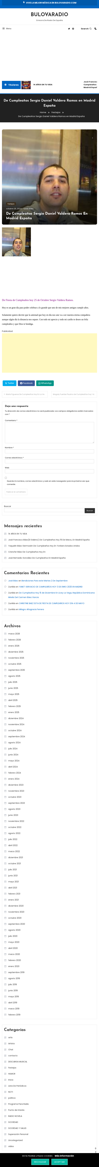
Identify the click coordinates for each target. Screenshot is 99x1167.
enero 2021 (13, 899)
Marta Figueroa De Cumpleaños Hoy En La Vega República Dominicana (27, 394)
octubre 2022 (14, 827)
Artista (11, 1043)
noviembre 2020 (16, 911)
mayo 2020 (13, 942)
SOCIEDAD (13, 1122)
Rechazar (40, 1161)
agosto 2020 (14, 929)
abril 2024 (13, 766)
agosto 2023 (14, 809)
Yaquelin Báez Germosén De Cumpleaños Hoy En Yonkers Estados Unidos (44, 545)
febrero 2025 (14, 706)
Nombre (9, 447)
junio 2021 (13, 875)
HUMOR (11, 1073)
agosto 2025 (14, 675)
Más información (64, 1155)
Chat (10, 1049)
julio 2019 (12, 984)
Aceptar (59, 1161)
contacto (13, 1055)
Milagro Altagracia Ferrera (31, 609)
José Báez (28, 208)
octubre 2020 (14, 917)
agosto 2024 (14, 742)
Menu (6, 28)
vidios (11, 1146)
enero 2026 (13, 645)
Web (7, 467)
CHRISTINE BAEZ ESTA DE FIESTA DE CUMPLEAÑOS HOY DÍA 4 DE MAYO (51, 603)
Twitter (11, 383)
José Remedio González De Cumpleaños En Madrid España (37, 557)
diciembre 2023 (15, 784)
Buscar (7, 506)
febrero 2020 (14, 960)
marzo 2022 (14, 851)
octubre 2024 (15, 730)
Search (86, 28)
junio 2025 (13, 688)
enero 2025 (13, 712)
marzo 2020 (14, 954)
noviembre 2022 (16, 821)
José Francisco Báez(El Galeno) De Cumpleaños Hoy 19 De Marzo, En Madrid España (49, 539)
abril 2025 (13, 700)
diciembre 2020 (16, 905)
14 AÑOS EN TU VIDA (42, 84)
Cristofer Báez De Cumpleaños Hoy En (26, 551)
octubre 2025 (14, 663)
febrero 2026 (14, 639)
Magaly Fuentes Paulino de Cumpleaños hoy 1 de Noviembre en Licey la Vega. (75, 394)
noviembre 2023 (16, 790)
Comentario (11, 420)
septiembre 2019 (16, 972)
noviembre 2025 (16, 657)
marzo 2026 (14, 633)
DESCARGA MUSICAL (17, 1061)
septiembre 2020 (16, 923)
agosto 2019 (14, 978)
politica (11, 1097)
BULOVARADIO (49, 14)
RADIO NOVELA (15, 1116)
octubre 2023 (14, 796)
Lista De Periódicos (17, 1085)
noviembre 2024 (16, 724)
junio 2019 (13, 990)
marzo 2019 (13, 1008)
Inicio (10, 1079)
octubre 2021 (14, 863)
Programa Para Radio (18, 1103)
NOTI (10, 1091)
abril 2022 (13, 845)
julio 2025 (12, 682)
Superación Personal (18, 1134)
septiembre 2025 (16, 669)
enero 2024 (14, 778)
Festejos (11, 204)
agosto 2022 (14, 833)
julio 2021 (12, 869)
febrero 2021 (14, 893)
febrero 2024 (14, 772)
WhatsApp (46, 383)
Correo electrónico (14, 457)
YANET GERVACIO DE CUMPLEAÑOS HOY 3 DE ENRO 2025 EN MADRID (51, 586)
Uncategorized (15, 1140)
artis (10, 1037)
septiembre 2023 (16, 802)
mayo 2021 (13, 881)
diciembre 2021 (15, 857)
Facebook (28, 383)
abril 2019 (12, 1002)
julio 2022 (12, 839)
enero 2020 (13, 966)
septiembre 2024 (16, 736)
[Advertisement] (49, 57)
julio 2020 (12, 936)
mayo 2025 (13, 694)
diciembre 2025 (15, 651)
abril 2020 (13, 948)
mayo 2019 (13, 996)
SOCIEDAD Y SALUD (17, 1128)
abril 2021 (12, 887)
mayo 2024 (14, 760)
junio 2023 (13, 815)
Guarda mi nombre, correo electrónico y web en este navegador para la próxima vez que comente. (48, 482)
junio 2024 (13, 754)
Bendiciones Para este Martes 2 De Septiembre (45, 580)
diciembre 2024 (16, 718)
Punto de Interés (16, 1109)
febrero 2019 (14, 1014)
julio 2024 (13, 748)
